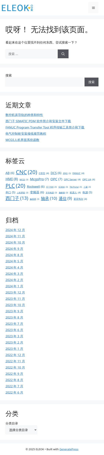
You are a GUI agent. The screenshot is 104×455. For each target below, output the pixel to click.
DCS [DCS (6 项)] (56, 173)
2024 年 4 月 (14, 267)
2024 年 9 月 (14, 249)
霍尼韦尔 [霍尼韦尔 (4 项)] (80, 199)
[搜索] (63, 53)
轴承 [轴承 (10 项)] (49, 198)
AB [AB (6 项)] (10, 173)
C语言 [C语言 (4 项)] (44, 173)
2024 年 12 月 (15, 230)
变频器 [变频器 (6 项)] (37, 192)
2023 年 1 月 (14, 349)
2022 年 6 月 (14, 392)
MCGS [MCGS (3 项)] (24, 179)
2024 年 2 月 (14, 280)
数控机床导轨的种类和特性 (24, 115)
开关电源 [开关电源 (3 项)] (51, 192)
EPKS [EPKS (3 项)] (67, 173)
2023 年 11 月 (15, 299)
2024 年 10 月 (15, 242)
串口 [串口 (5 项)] (10, 192)
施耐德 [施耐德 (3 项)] (63, 192)
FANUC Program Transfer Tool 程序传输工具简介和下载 (45, 127)
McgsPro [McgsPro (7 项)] (39, 179)
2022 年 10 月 (15, 367)
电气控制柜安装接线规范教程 (26, 133)
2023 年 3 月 (14, 336)
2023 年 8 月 (14, 317)
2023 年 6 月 (14, 330)
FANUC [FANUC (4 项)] (78, 173)
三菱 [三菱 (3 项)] (87, 186)
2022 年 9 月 (14, 374)
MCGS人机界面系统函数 (22, 140)
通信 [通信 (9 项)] (65, 198)
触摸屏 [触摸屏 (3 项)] (34, 199)
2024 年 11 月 (15, 236)
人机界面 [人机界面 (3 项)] (22, 192)
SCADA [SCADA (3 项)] (63, 186)
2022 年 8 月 (14, 380)
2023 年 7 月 (14, 324)
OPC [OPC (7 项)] (56, 179)
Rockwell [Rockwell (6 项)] (35, 186)
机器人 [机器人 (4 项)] (75, 193)
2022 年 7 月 (14, 386)
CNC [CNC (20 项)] (26, 172)
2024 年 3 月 (14, 274)
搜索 (9, 75)
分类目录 (12, 423)
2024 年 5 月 (14, 261)
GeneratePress (68, 449)
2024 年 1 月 (14, 286)
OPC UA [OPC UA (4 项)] (88, 179)
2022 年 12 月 (15, 355)
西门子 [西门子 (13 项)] (17, 198)
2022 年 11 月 (15, 361)
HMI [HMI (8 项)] (12, 179)
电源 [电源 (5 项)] (87, 192)
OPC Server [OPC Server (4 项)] (72, 179)
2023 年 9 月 (14, 311)
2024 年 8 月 (14, 255)
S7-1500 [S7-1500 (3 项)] (51, 186)
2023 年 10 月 (15, 305)
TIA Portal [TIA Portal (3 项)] (76, 186)
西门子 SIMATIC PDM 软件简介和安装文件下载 (38, 121)
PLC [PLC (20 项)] (15, 186)
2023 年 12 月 (15, 292)
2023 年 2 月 (14, 342)
